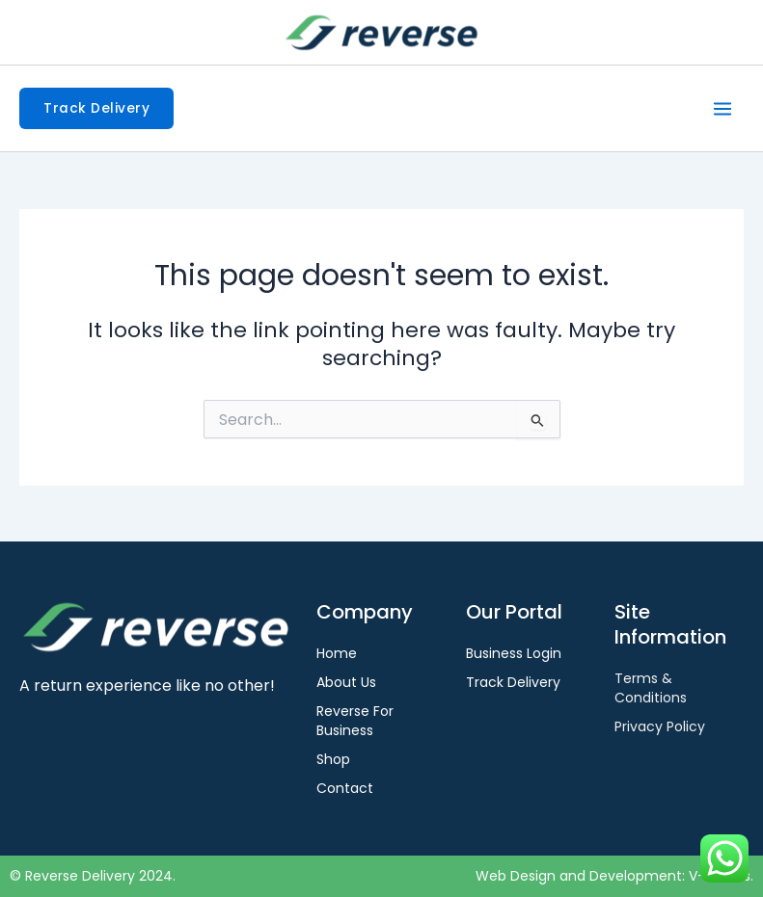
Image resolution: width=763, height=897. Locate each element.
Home (336, 653)
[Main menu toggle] (722, 109)
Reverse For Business (355, 720)
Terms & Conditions (650, 688)
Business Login (513, 653)
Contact (344, 788)
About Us (346, 682)
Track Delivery (513, 682)
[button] (96, 109)
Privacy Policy (659, 726)
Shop (333, 759)
